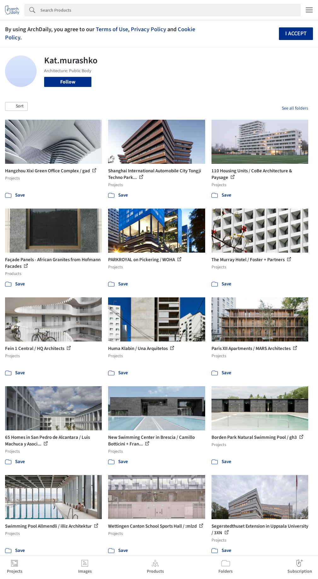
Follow (67, 81)
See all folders (295, 108)
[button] (16, 106)
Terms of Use (112, 29)
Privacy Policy (148, 29)
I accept (296, 33)
